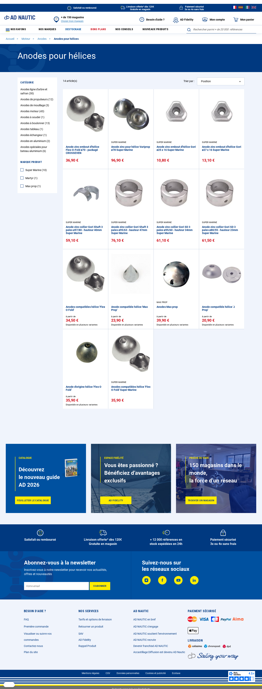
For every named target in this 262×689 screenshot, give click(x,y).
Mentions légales (90, 673)
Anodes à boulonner (35, 132)
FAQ (26, 619)
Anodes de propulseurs (37, 109)
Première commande (36, 626)
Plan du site (31, 652)
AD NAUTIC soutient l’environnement (155, 633)
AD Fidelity (84, 639)
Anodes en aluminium (35, 150)
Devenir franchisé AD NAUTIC (150, 645)
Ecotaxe (176, 673)
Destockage (77, 30)
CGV (108, 673)
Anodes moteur (32, 121)
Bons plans (104, 30)
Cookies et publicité (155, 673)
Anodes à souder (32, 127)
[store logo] (19, 17)
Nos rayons (18, 30)
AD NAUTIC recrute (144, 639)
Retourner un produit (90, 626)
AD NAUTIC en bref (144, 619)
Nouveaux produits (166, 30)
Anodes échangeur (34, 144)
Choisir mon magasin (72, 21)
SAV (80, 633)
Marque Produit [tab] (31, 171)
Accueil (10, 48)
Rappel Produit (87, 645)
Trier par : (189, 90)
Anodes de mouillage (35, 115)
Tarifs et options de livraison (95, 619)
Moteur (26, 48)
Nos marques (49, 30)
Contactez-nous (33, 645)
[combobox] (221, 39)
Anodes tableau (32, 138)
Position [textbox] (206, 91)
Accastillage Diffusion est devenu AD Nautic (159, 652)
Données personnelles (128, 673)
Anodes (42, 48)
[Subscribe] (100, 586)
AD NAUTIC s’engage (145, 626)
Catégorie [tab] (27, 92)
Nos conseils (132, 30)
